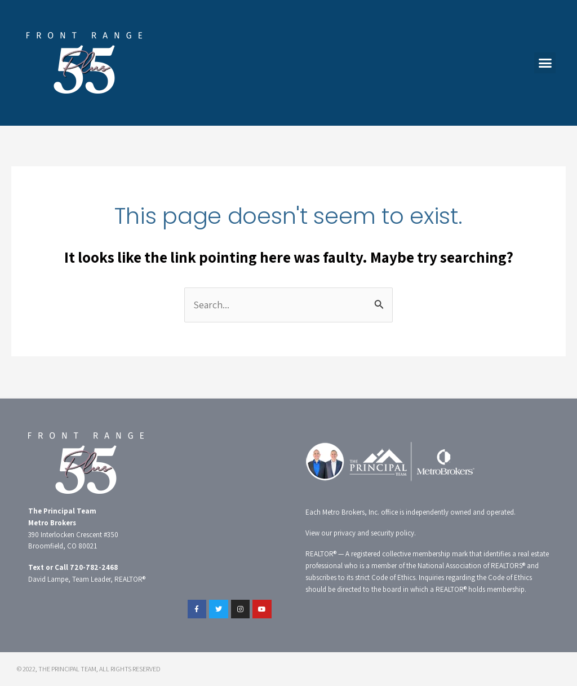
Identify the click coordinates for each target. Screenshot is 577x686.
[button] (545, 63)
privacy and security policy (374, 533)
